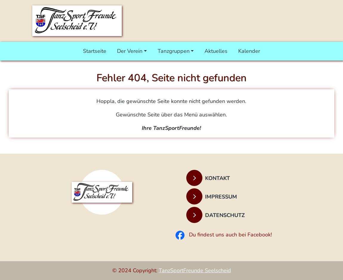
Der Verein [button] (129, 51)
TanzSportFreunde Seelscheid (195, 270)
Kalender (249, 51)
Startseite (94, 51)
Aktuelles (215, 51)
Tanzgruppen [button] (174, 51)
